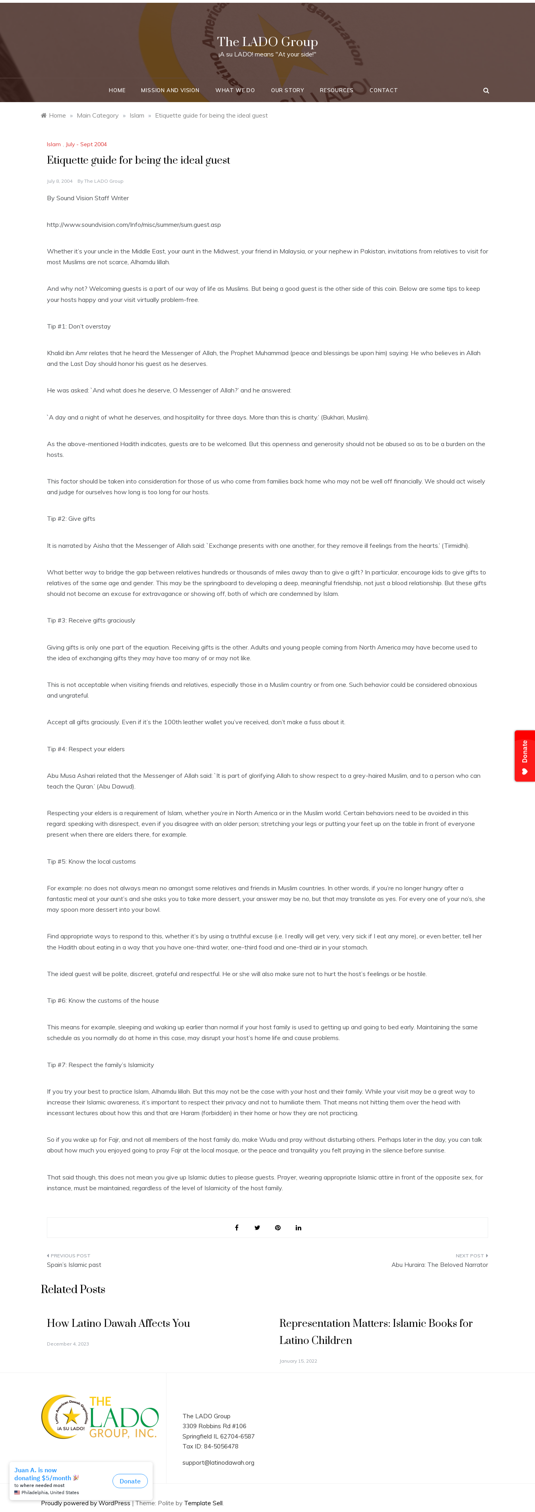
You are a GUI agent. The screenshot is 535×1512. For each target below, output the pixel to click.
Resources (337, 90)
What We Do (235, 90)
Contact (384, 90)
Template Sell (203, 1503)
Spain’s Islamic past (74, 1264)
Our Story (287, 90)
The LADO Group (267, 42)
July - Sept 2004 (86, 144)
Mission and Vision (170, 90)
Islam (54, 144)
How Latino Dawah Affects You (118, 1323)
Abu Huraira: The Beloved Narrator (440, 1264)
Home (117, 90)
